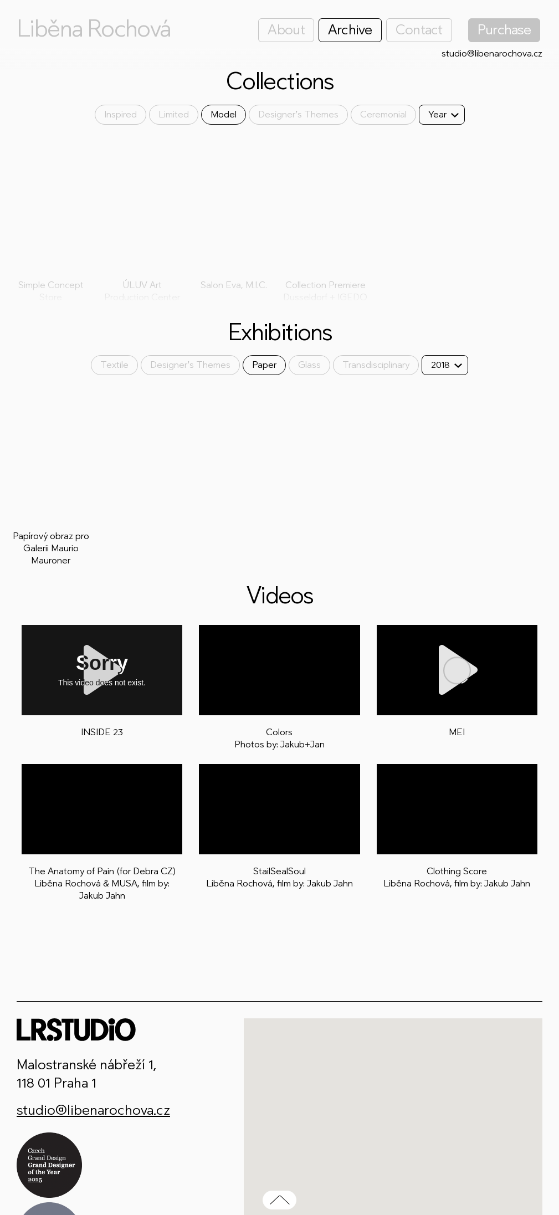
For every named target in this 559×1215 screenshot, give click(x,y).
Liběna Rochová (94, 28)
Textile (114, 365)
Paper (264, 365)
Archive (350, 30)
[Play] (102, 670)
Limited (173, 114)
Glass (309, 365)
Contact (419, 30)
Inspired (120, 114)
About (286, 30)
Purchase (504, 30)
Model (224, 114)
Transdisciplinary (375, 365)
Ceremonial (383, 114)
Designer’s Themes (298, 114)
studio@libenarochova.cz (492, 53)
